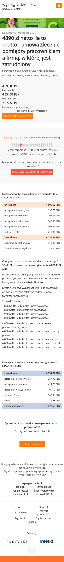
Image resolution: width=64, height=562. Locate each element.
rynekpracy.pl (20, 490)
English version (43, 518)
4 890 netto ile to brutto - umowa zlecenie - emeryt (31, 343)
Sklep (20, 507)
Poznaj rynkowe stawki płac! (30, 431)
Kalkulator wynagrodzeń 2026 (19, 32)
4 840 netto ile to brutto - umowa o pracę (25, 317)
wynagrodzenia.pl (32, 483)
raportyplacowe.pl (44, 490)
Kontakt (43, 507)
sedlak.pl (20, 487)
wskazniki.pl (44, 494)
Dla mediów (20, 512)
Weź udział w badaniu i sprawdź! (32, 171)
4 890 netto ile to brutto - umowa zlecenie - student (31, 339)
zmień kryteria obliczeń (17, 116)
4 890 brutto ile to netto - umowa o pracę (25, 306)
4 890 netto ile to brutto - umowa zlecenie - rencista (31, 347)
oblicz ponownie (32, 444)
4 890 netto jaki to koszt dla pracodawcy (24, 309)
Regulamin (20, 518)
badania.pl (20, 494)
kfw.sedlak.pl (44, 487)
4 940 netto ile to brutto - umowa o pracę (25, 314)
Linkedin (32, 522)
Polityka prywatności (44, 512)
